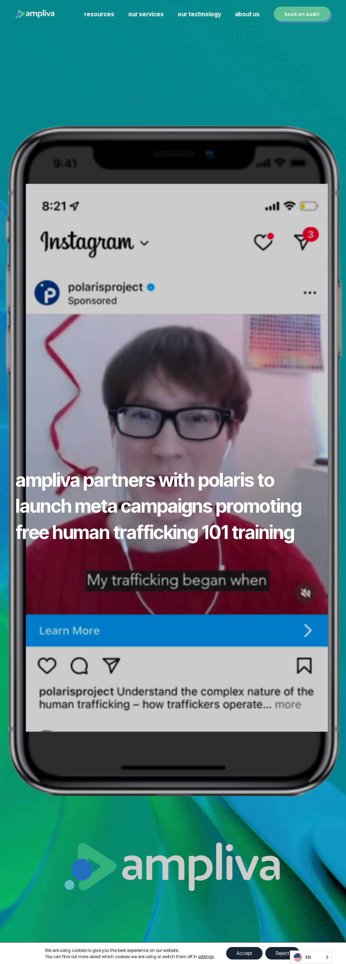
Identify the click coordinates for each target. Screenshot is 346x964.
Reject (282, 953)
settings (206, 956)
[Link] (35, 14)
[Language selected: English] (311, 957)
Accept (244, 953)
